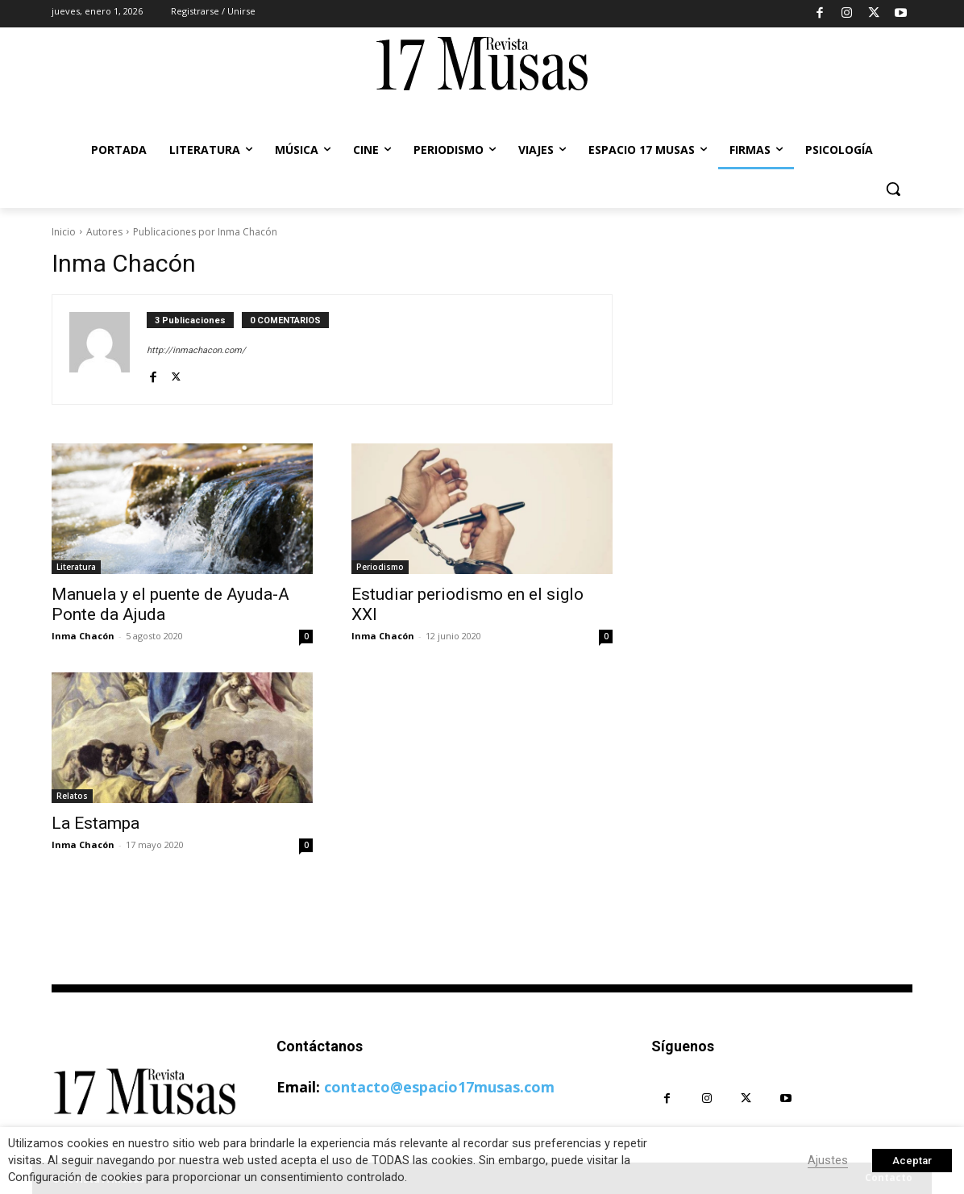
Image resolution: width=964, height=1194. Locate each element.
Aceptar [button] (912, 1160)
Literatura (76, 566)
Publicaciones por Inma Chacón (205, 232)
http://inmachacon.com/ (196, 350)
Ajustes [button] (828, 1160)
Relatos (72, 795)
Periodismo (380, 566)
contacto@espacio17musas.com (439, 1086)
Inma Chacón (83, 636)
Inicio (64, 232)
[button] (893, 188)
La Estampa (95, 823)
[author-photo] (108, 349)
